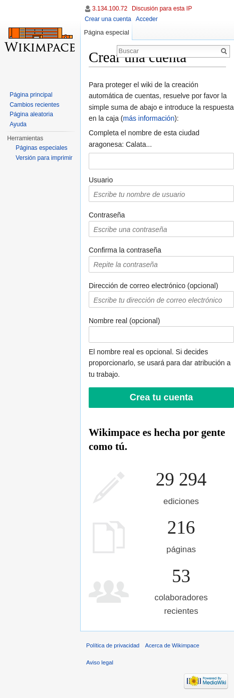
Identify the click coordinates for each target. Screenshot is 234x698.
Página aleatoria (31, 114)
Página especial (106, 32)
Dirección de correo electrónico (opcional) (153, 286)
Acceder (147, 19)
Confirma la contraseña (125, 250)
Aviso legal (99, 662)
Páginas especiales (41, 147)
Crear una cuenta (108, 19)
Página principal (31, 94)
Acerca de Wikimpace (172, 645)
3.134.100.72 (109, 8)
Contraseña (107, 215)
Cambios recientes (34, 104)
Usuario (101, 180)
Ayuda (18, 124)
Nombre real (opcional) (124, 321)
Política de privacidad (112, 645)
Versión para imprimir (44, 157)
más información (148, 118)
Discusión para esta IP (162, 8)
